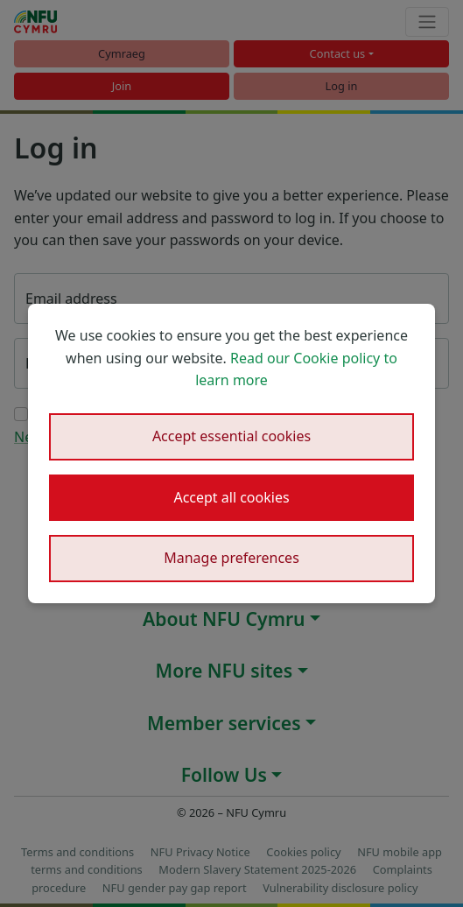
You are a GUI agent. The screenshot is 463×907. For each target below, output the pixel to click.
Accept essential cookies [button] (231, 436)
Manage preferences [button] (231, 557)
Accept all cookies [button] (231, 497)
